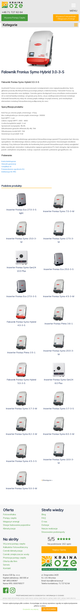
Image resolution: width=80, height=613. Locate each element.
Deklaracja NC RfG (8, 172)
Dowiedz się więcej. (31, 609)
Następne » (47, 480)
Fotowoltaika (9, 514)
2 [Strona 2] (42, 480)
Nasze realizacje (49, 528)
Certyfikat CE (6, 166)
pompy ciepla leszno (26, 598)
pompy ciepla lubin (54, 598)
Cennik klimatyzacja (12, 550)
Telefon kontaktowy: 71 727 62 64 (55, 583)
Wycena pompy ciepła (14, 543)
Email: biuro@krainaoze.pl (52, 581)
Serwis (6, 564)
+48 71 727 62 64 (12, 12)
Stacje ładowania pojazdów (16, 525)
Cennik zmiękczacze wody (16, 554)
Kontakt (7, 568)
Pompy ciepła (9, 518)
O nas (44, 521)
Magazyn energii (11, 521)
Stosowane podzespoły (53, 532)
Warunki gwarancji (8, 164)
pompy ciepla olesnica (68, 598)
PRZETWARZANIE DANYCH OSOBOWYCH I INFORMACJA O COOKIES (40, 595)
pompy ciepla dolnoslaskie (11, 598)
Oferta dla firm (10, 561)
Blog (43, 514)
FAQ (43, 518)
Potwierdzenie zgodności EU (12, 169)
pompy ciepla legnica (41, 598)
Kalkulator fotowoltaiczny (15, 547)
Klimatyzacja (9, 528)
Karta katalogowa (8, 161)
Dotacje (45, 525)
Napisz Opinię (59, 549)
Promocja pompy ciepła (14, 557)
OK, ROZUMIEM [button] (49, 609)
